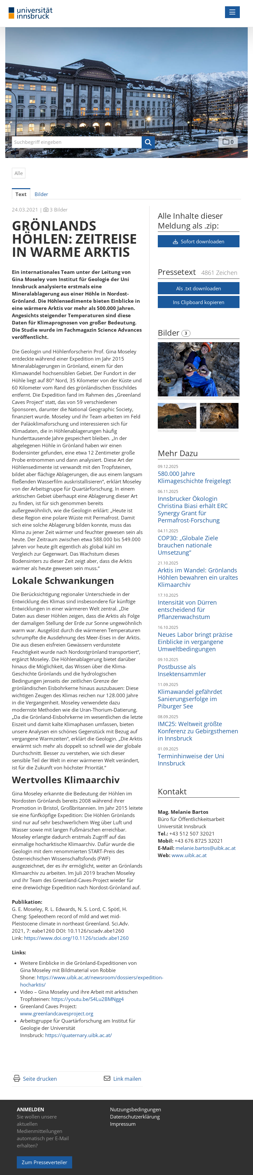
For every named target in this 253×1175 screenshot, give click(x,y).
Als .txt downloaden (198, 288)
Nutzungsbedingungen (135, 1109)
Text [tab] (21, 194)
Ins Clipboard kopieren (198, 302)
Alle (18, 173)
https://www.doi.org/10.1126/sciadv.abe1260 (76, 938)
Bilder (170, 332)
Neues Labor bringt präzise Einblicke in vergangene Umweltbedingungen (195, 642)
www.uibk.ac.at (189, 855)
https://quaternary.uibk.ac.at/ (78, 1035)
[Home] (32, 13)
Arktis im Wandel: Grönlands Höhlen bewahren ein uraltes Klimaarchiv (198, 577)
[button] (148, 142)
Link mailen (127, 1078)
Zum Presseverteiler (44, 1162)
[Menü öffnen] (232, 12)
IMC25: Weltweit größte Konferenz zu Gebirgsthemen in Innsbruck (198, 731)
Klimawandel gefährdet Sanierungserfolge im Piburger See (190, 699)
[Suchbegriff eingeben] (83, 142)
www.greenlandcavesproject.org (56, 1013)
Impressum (123, 1123)
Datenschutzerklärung (135, 1116)
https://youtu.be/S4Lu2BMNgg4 (87, 999)
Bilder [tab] (41, 194)
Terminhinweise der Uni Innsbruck (191, 759)
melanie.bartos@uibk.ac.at (206, 848)
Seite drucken (40, 1078)
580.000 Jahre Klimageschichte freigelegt (194, 477)
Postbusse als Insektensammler (182, 670)
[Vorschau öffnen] (198, 369)
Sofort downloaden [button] (198, 241)
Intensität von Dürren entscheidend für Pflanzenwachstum (187, 609)
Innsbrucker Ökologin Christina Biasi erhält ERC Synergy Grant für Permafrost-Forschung (193, 509)
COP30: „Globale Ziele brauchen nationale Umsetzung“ (188, 545)
